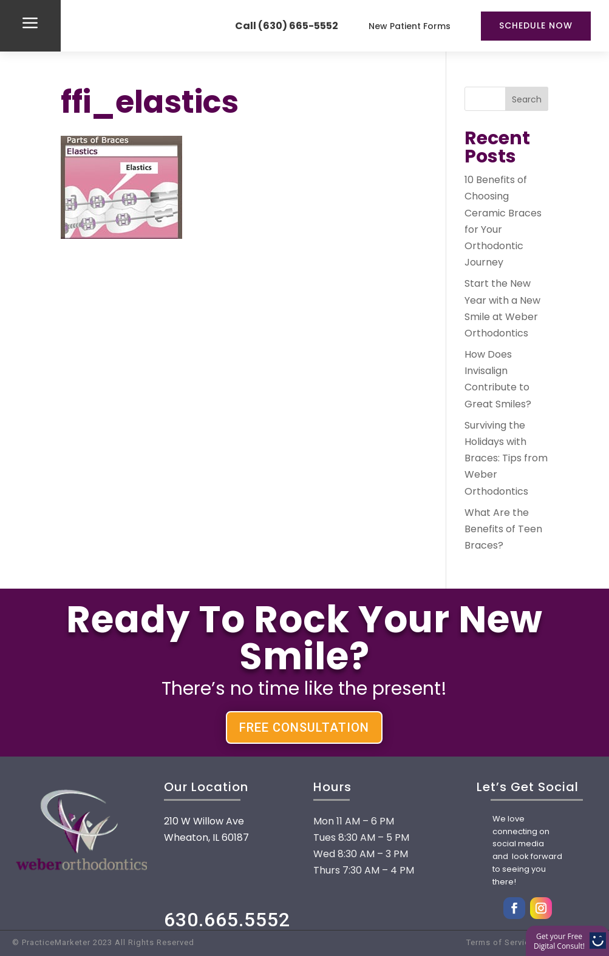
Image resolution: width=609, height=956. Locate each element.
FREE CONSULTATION (304, 727)
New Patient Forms (410, 26)
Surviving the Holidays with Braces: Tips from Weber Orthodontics (506, 458)
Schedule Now (536, 25)
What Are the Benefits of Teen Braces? (503, 529)
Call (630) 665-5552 (286, 26)
